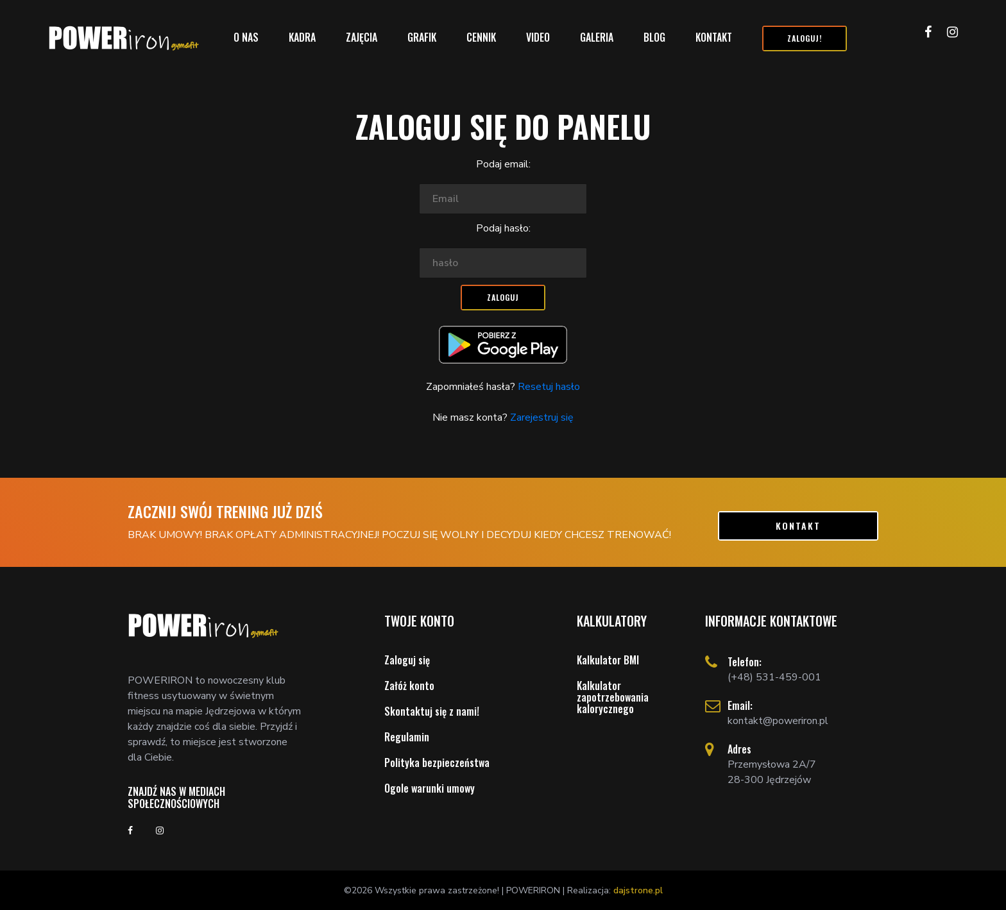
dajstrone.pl (638, 890)
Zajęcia (361, 37)
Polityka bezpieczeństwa (437, 762)
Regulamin (406, 737)
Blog (654, 37)
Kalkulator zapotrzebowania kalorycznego (613, 697)
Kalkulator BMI (608, 660)
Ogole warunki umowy (429, 788)
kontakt (798, 525)
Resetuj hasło (547, 387)
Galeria (596, 37)
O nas (246, 37)
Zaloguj (503, 297)
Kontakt (713, 37)
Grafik (421, 37)
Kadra (302, 37)
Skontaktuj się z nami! (431, 711)
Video (538, 37)
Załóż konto (409, 685)
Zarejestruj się (540, 417)
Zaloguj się (407, 660)
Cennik (481, 37)
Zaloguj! (804, 38)
